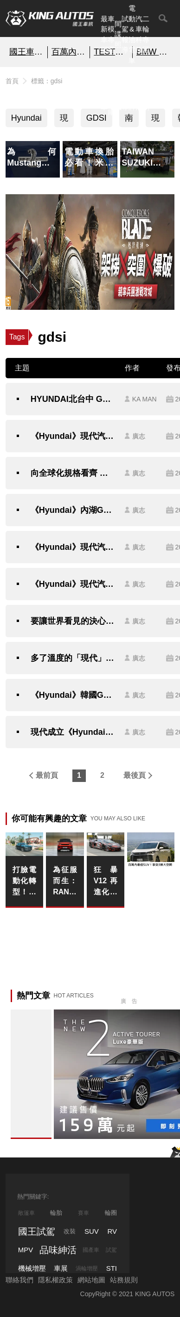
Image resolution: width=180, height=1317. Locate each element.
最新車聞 (104, 34)
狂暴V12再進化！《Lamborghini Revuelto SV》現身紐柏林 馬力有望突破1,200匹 (105, 882)
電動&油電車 (132, 34)
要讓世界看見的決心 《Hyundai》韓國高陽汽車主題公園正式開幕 (73, 621)
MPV (25, 1250)
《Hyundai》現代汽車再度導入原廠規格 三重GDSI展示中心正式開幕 (73, 584)
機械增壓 (32, 1268)
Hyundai (26, 118)
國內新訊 (118, 91)
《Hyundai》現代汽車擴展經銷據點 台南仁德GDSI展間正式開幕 (73, 436)
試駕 (111, 1250)
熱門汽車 (104, 91)
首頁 (12, 81)
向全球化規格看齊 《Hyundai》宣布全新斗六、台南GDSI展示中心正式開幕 (73, 473)
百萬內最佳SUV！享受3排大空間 (68, 51)
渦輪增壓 (87, 1268)
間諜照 (118, 34)
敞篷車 (26, 1213)
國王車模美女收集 (26, 51)
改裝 (70, 1231)
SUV (91, 1231)
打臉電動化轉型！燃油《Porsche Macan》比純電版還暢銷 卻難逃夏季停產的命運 (24, 882)
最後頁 (134, 775)
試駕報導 (125, 34)
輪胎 (56, 1212)
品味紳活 (138, 91)
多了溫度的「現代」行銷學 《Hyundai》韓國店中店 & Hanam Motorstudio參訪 (73, 658)
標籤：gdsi (47, 81)
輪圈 (111, 1212)
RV (112, 1231)
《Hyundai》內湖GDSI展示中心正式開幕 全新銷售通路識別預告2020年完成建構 (73, 510)
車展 (61, 1268)
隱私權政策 (55, 1280)
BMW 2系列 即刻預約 (153, 51)
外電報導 (125, 91)
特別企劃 (145, 91)
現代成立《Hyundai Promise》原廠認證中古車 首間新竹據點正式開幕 (73, 732)
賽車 (83, 1213)
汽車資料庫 (111, 91)
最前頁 (47, 775)
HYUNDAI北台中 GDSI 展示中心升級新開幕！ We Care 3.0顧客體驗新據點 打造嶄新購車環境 (73, 399)
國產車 (91, 1250)
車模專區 (111, 34)
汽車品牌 (132, 91)
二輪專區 (145, 34)
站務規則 (124, 1280)
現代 (64, 120)
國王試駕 (36, 1231)
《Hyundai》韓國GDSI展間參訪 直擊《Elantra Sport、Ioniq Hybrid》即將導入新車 (73, 695)
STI (111, 1268)
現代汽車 (155, 120)
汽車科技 (138, 34)
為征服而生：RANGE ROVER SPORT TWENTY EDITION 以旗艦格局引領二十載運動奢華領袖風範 (65, 882)
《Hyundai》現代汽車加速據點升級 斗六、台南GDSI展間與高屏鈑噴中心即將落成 (73, 547)
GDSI (96, 118)
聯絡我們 (19, 1280)
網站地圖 (91, 1280)
